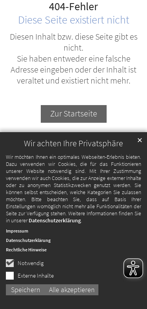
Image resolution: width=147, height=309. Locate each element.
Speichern (25, 289)
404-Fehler (73, 6)
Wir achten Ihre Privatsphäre (73, 143)
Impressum (17, 231)
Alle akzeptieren (72, 289)
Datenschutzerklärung (55, 220)
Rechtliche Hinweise (26, 250)
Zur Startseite (73, 113)
